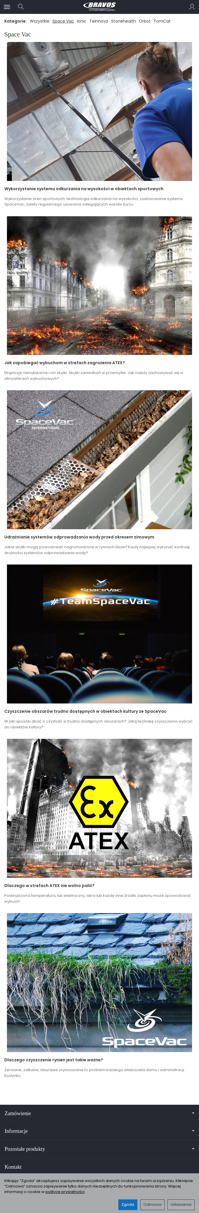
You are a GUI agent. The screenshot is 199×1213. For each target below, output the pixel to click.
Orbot (145, 21)
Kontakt (13, 1167)
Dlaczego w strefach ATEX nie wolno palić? (49, 885)
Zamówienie (99, 1113)
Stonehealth (123, 21)
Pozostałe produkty (99, 1149)
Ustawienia (181, 1204)
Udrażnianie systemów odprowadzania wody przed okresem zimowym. (79, 537)
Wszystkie (39, 21)
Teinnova (98, 21)
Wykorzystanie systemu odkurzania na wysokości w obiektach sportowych (83, 189)
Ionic (81, 21)
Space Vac (63, 21)
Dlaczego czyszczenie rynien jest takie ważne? (53, 1060)
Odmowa (152, 1204)
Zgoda (127, 1204)
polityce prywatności (64, 1191)
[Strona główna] (99, 7)
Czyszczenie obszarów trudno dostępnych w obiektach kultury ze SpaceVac (85, 711)
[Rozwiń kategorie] (7, 7)
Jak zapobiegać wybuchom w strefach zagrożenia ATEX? (64, 363)
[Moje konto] (192, 7)
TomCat (162, 21)
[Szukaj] (21, 7)
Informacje (99, 1131)
